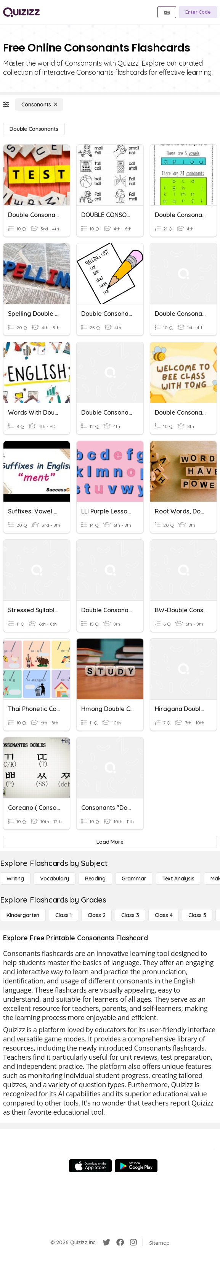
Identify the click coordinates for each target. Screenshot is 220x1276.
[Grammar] (134, 878)
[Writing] (15, 878)
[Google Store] (136, 1165)
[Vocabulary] (54, 878)
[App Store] (90, 1165)
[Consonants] (39, 104)
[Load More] (110, 842)
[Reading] (95, 878)
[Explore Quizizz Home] (21, 12)
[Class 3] (130, 915)
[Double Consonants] (34, 129)
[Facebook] (120, 1242)
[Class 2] (96, 915)
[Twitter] (106, 1242)
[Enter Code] (198, 12)
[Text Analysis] (178, 878)
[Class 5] (197, 915)
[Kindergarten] (23, 915)
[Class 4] (163, 915)
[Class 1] (63, 915)
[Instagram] (133, 1242)
